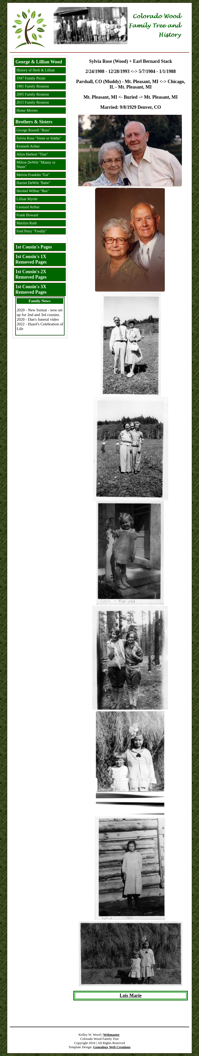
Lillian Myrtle (26, 199)
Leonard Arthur (27, 207)
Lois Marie (130, 995)
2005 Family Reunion (32, 94)
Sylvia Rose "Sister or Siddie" (38, 138)
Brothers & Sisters (33, 121)
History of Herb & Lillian (35, 70)
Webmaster (111, 1035)
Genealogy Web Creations (112, 1047)
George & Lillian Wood (38, 61)
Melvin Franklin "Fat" (32, 175)
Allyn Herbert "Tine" (32, 154)
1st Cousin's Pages (33, 247)
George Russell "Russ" (33, 130)
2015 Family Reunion (32, 102)
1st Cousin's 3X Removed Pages (30, 289)
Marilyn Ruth (26, 223)
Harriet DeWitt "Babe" (33, 183)
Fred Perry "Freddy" (31, 231)
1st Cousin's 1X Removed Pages (30, 259)
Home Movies (27, 110)
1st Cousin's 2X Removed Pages (30, 274)
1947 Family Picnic (31, 78)
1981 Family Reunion (32, 86)
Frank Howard (27, 215)
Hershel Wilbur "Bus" (32, 191)
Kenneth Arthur (28, 146)
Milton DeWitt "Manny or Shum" (35, 164)
